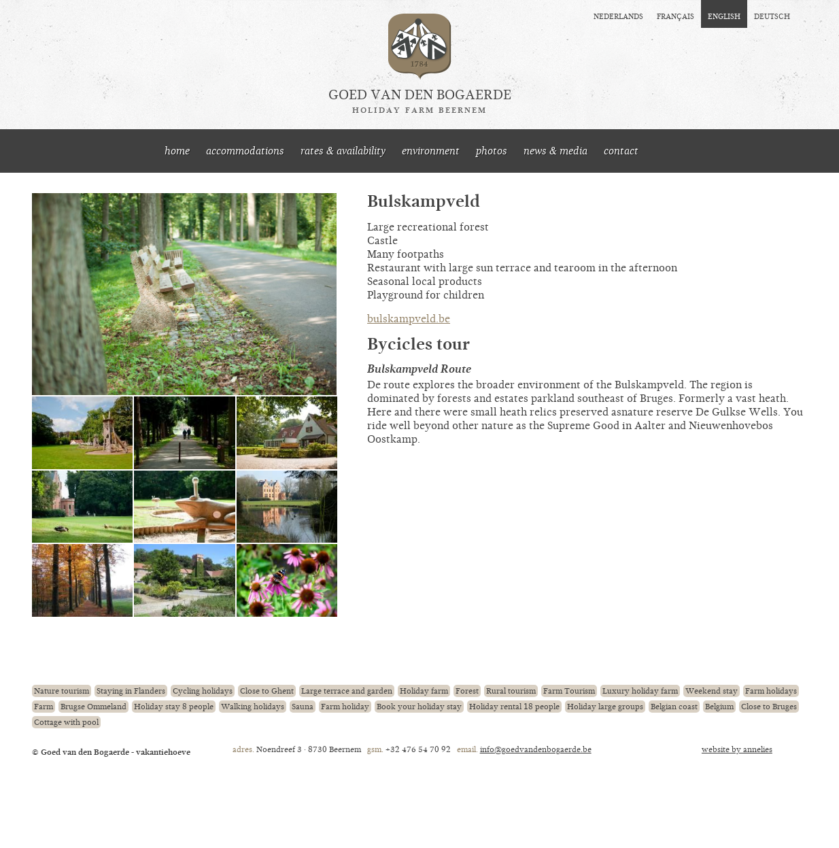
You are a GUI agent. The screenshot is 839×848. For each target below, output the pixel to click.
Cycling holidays (203, 691)
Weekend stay (711, 691)
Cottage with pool (66, 722)
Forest (467, 691)
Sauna (302, 706)
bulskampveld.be (408, 319)
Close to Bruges (769, 706)
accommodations (245, 151)
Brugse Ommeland (93, 706)
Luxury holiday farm (640, 691)
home (177, 151)
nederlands (618, 16)
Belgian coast (674, 706)
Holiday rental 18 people (514, 706)
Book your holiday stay (419, 706)
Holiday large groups (605, 706)
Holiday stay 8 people (173, 706)
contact (621, 151)
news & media (555, 151)
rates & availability (343, 151)
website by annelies (737, 749)
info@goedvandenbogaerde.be (536, 749)
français (675, 16)
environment (431, 151)
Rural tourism (511, 691)
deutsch (772, 16)
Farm (43, 706)
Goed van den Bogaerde (419, 101)
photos (491, 151)
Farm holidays (771, 691)
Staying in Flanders (131, 691)
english (724, 16)
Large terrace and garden (346, 691)
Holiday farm (424, 691)
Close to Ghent (267, 691)
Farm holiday (345, 706)
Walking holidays (252, 706)
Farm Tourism (569, 691)
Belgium (719, 706)
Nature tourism (61, 691)
